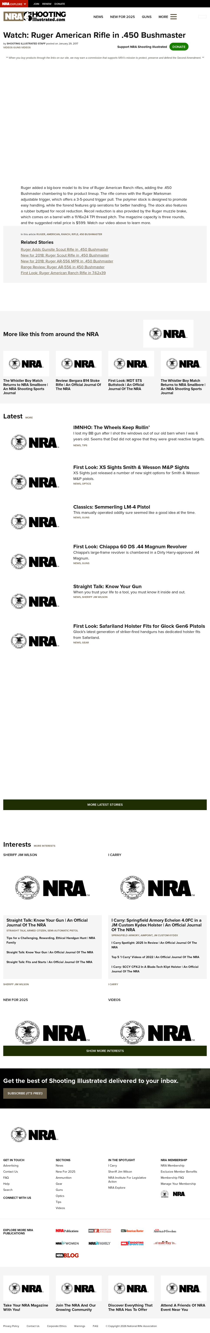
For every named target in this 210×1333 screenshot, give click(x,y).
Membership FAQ (172, 1177)
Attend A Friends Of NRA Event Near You (183, 1307)
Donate (59, 4)
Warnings (79, 1326)
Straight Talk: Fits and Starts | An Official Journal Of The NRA (49, 962)
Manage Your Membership (178, 1184)
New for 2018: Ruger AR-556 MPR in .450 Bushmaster (67, 261)
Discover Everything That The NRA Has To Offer (130, 1307)
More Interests (44, 846)
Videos (8, 47)
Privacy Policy (11, 1326)
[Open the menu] (173, 16)
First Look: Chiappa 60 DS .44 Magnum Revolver (130, 546)
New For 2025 (122, 16)
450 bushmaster (91, 234)
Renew (46, 4)
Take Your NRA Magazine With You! (25, 1307)
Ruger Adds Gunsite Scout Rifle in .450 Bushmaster (64, 249)
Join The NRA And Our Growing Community (76, 1307)
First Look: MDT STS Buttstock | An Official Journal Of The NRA (126, 384)
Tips (84, 445)
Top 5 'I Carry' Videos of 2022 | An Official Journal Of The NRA (155, 957)
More (29, 417)
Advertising (10, 1165)
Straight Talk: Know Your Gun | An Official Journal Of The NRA (47, 922)
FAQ (6, 1177)
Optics (86, 483)
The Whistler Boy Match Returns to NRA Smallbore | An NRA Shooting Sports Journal (25, 386)
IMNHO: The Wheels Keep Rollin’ (111, 427)
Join (36, 4)
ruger (40, 234)
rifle (75, 234)
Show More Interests (105, 1050)
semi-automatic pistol (63, 930)
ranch (65, 234)
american (53, 234)
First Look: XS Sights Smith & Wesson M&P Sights (131, 467)
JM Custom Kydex (166, 935)
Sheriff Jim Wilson (95, 597)
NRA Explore (116, 1187)
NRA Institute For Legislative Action (127, 1179)
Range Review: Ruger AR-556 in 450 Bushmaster (63, 267)
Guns (147, 16)
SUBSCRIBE (25, 1093)
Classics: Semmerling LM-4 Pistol (111, 507)
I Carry (114, 854)
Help (6, 1184)
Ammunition (64, 1177)
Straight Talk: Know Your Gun (107, 586)
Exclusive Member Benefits (179, 1171)
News (98, 16)
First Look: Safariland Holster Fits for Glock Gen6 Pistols (139, 626)
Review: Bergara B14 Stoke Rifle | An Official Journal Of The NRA (78, 384)
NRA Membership (172, 1165)
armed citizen (36, 930)
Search (8, 1190)
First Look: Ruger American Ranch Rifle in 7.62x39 (63, 273)
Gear (85, 642)
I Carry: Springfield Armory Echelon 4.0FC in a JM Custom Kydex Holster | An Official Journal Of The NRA (157, 925)
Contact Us (10, 1171)
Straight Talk (16, 930)
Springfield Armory (125, 935)
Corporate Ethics (57, 1326)
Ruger (26, 187)
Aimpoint (147, 935)
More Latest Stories (105, 804)
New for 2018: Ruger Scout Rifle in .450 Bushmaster (65, 255)
